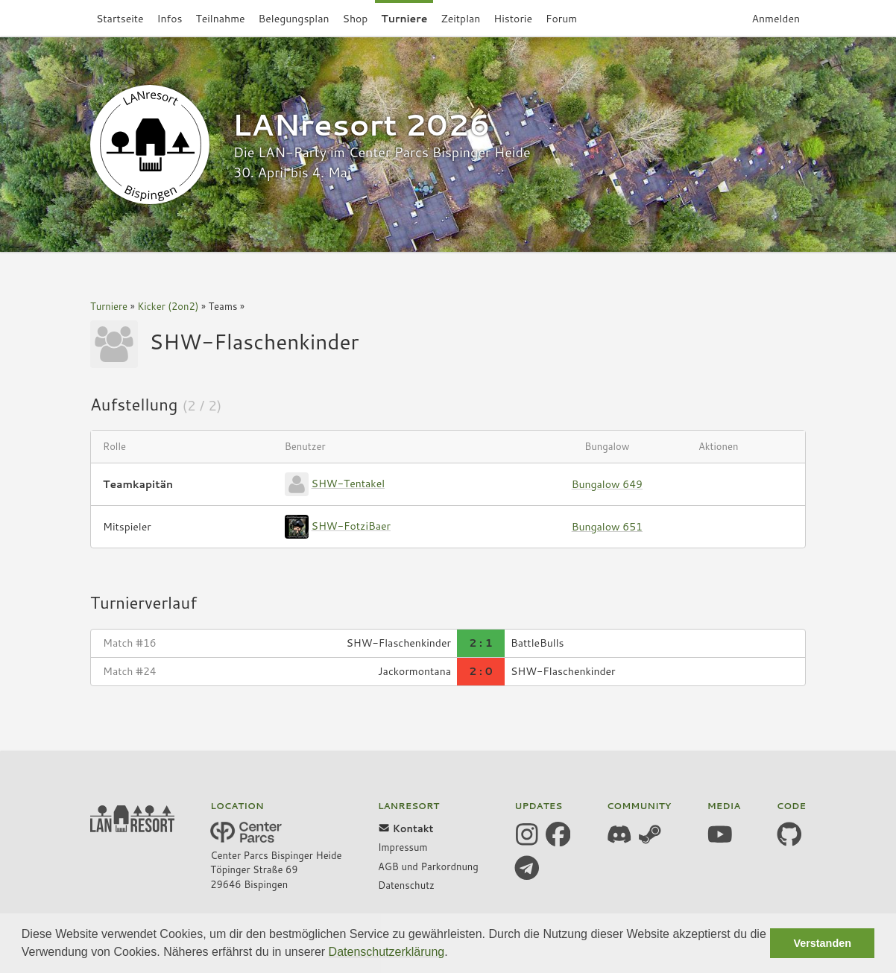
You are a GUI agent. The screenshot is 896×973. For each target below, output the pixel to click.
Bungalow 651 (607, 526)
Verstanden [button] (822, 943)
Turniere (108, 306)
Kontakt (406, 828)
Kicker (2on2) (167, 306)
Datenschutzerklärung (387, 951)
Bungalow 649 (607, 484)
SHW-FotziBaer (351, 526)
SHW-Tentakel (348, 483)
